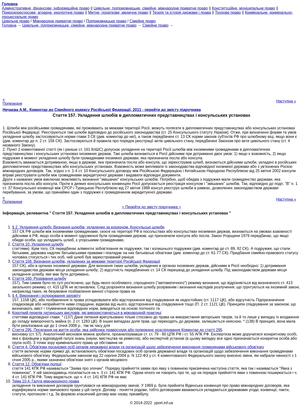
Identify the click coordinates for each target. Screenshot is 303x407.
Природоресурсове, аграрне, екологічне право (43, 12)
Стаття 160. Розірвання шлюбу (39, 278)
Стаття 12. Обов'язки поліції (36, 364)
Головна (9, 25)
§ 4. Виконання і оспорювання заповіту (46, 296)
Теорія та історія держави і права (181, 12)
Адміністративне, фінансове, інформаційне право (45, 8)
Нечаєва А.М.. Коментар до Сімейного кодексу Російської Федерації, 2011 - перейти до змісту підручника (102, 110)
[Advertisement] (151, 61)
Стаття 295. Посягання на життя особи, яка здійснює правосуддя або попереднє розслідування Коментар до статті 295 (117, 330)
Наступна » (286, 101)
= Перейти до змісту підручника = (151, 207)
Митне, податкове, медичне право (118, 12)
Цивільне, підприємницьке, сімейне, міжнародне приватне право (151, 8)
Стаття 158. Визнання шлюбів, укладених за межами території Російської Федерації (86, 261)
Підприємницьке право (106, 21)
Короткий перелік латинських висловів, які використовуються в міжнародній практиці (86, 313)
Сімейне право (143, 21)
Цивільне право (15, 21)
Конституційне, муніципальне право (243, 8)
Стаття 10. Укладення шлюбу (38, 244)
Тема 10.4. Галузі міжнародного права (45, 381)
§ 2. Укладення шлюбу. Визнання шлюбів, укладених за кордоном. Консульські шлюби (88, 227)
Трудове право (228, 12)
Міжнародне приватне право (58, 21)
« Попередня (12, 101)
